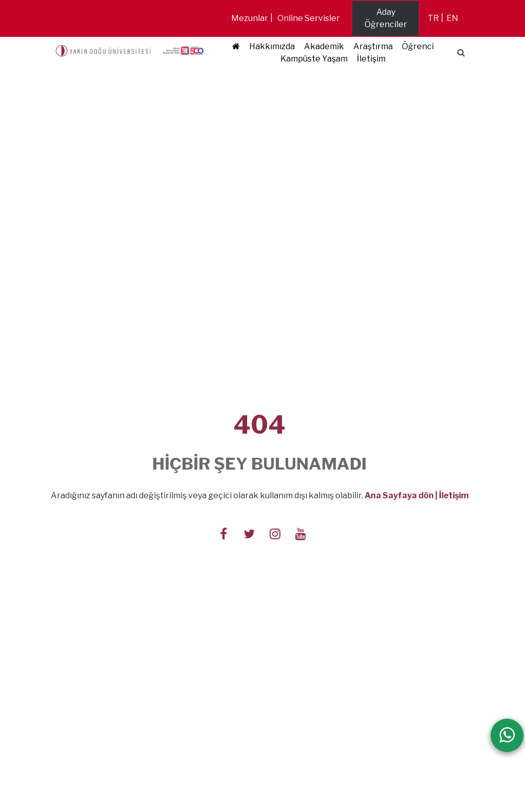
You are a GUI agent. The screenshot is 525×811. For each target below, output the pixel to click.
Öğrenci (418, 46)
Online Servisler (308, 18)
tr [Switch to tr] (433, 18)
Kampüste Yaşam (314, 59)
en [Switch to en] (452, 18)
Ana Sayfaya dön (399, 495)
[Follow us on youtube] (300, 532)
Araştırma (373, 46)
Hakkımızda (272, 46)
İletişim (371, 59)
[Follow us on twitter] (249, 532)
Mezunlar (249, 18)
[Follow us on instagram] (275, 532)
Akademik (324, 46)
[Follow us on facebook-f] (223, 532)
